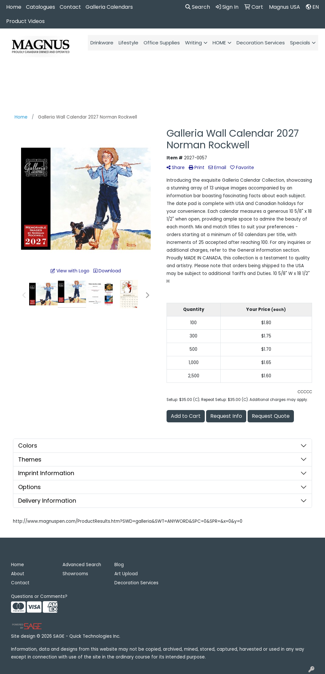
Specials (300, 42)
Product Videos (25, 21)
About (17, 574)
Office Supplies (162, 42)
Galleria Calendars (109, 7)
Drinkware (101, 42)
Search (197, 7)
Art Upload (126, 574)
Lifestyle (128, 42)
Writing (193, 42)
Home (13, 7)
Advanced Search (82, 565)
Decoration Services (261, 42)
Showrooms (75, 574)
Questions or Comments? (39, 596)
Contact (70, 7)
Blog (119, 565)
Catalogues (40, 7)
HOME (219, 42)
